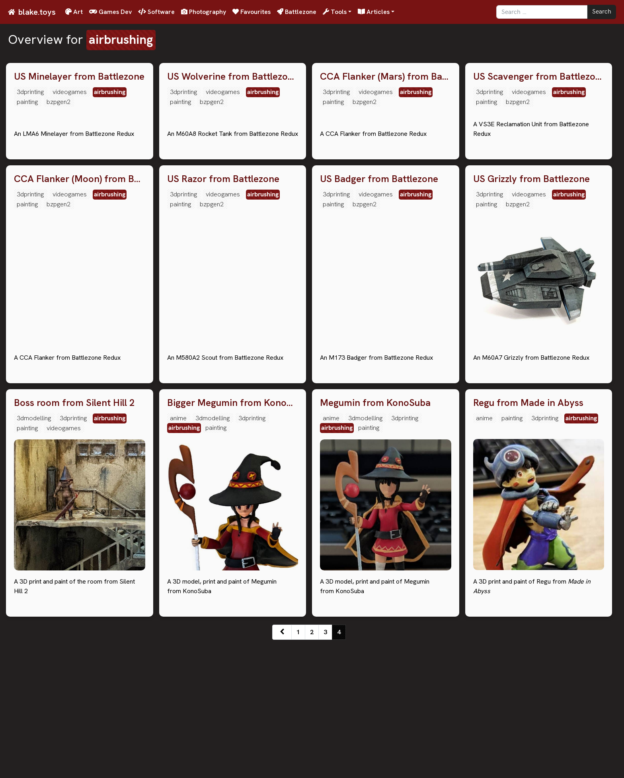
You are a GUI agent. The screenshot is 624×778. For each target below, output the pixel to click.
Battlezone (296, 12)
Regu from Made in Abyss (528, 535)
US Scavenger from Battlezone (538, 76)
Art (74, 12)
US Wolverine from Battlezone (232, 76)
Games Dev (110, 12)
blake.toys (37, 12)
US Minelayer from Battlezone (79, 76)
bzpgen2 (58, 102)
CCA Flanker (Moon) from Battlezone (79, 310)
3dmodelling (34, 550)
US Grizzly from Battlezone (531, 310)
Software (156, 12)
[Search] (541, 12)
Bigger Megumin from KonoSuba (232, 535)
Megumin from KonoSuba (375, 535)
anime (178, 550)
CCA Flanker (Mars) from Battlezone (385, 76)
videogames (70, 92)
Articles (374, 12)
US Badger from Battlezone (379, 310)
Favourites (251, 12)
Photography (203, 12)
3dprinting (30, 92)
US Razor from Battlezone (223, 310)
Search (601, 12)
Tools (335, 12)
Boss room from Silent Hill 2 (74, 535)
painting (27, 102)
